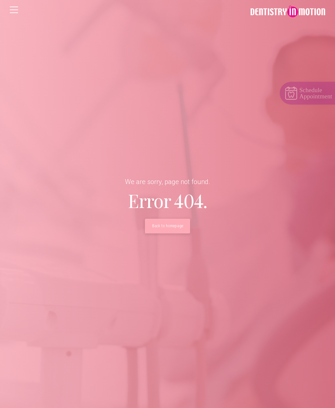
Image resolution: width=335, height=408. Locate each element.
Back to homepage (167, 226)
